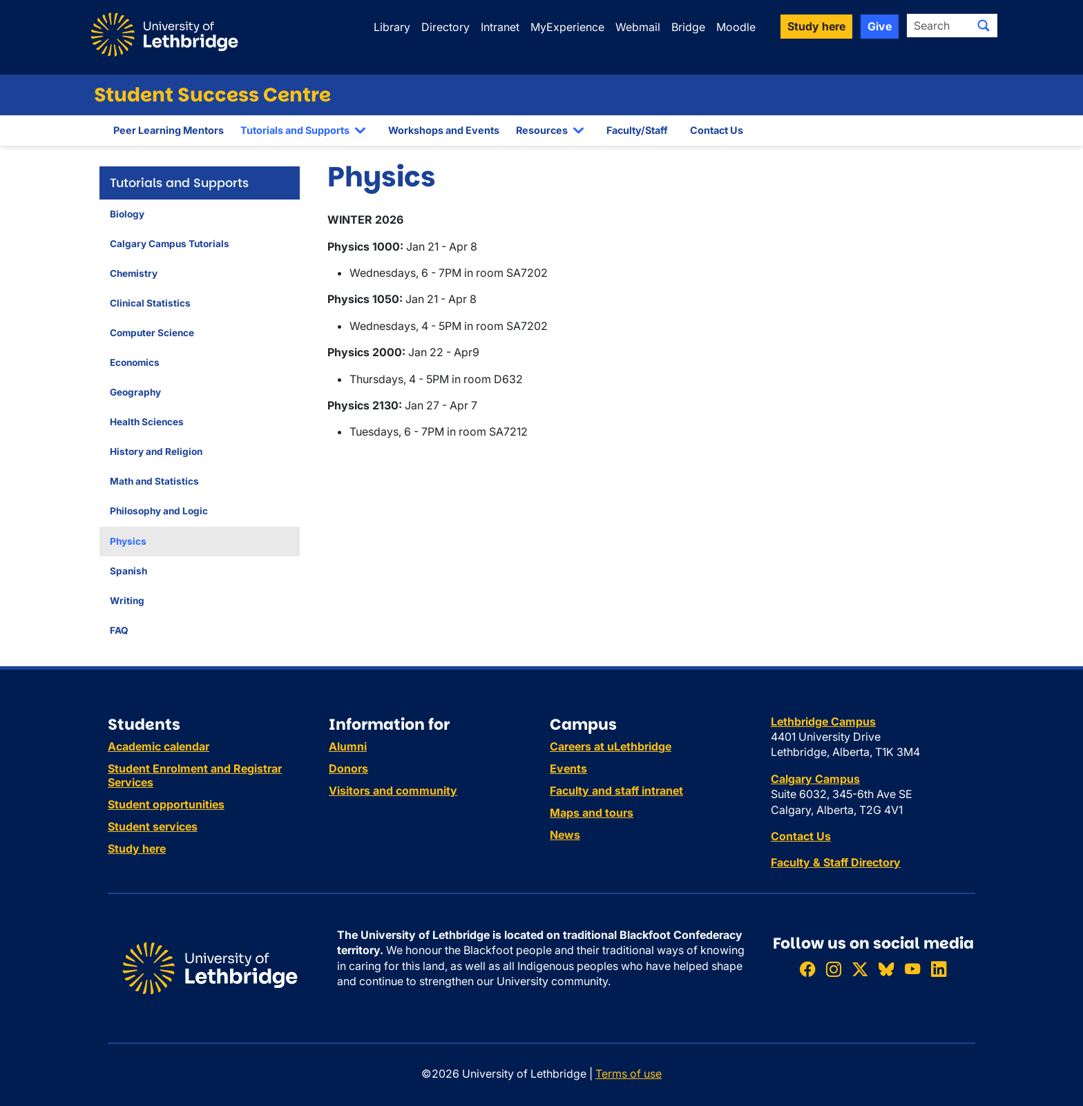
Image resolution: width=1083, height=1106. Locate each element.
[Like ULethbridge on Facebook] (807, 969)
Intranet (500, 27)
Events (568, 768)
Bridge (688, 27)
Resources (542, 130)
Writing (127, 600)
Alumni (348, 746)
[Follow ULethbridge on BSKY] (886, 969)
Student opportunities (166, 804)
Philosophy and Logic (159, 510)
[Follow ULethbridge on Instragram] (834, 969)
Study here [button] (816, 26)
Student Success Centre (212, 94)
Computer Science (152, 332)
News (565, 835)
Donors (348, 768)
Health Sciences (147, 421)
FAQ (119, 630)
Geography (135, 392)
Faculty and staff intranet (616, 790)
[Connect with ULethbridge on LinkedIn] (939, 969)
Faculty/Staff (637, 130)
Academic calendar (158, 746)
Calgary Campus (815, 779)
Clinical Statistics (150, 303)
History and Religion (156, 451)
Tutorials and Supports (294, 130)
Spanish (128, 570)
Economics (135, 362)
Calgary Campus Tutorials (169, 243)
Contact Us (716, 130)
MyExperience (567, 27)
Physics (128, 541)
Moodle (736, 27)
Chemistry (133, 273)
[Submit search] (983, 25)
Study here (137, 848)
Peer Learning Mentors (168, 130)
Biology (127, 214)
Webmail (637, 27)
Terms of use (628, 1073)
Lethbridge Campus (823, 721)
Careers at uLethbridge (610, 746)
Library (392, 27)
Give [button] (880, 26)
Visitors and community (393, 790)
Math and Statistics (154, 481)
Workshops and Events (443, 130)
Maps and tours (591, 812)
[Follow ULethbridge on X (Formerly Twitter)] (860, 969)
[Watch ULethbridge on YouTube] (912, 969)
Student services (153, 826)
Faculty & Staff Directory (836, 862)
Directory (445, 27)
